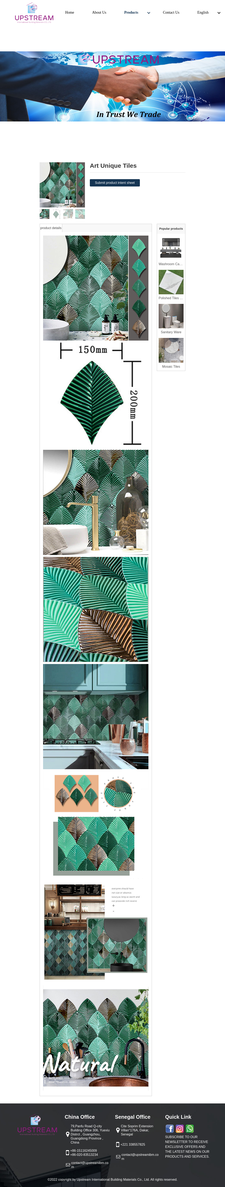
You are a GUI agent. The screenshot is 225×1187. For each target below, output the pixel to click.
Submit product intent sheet (115, 182)
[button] (80, 213)
